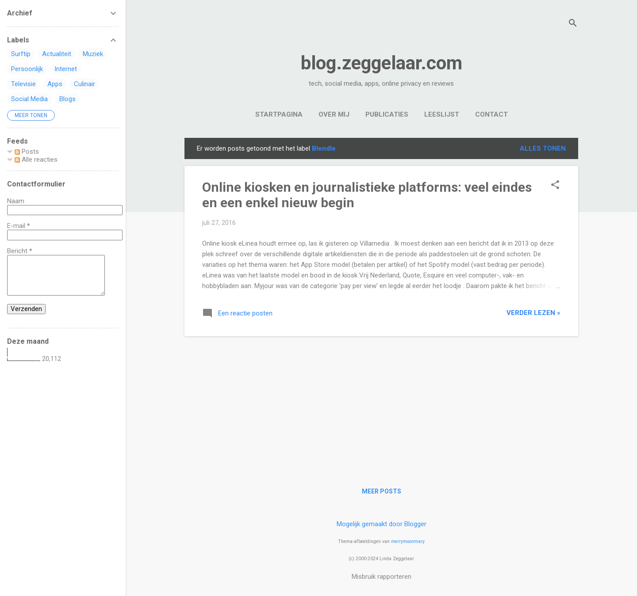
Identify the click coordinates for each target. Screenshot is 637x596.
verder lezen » (533, 313)
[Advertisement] (381, 405)
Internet (65, 69)
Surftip (21, 54)
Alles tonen (543, 148)
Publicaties (386, 114)
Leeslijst (441, 114)
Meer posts (381, 491)
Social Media (29, 99)
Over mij (333, 114)
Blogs (67, 99)
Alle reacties (36, 159)
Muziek (93, 54)
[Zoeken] (573, 24)
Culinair (84, 84)
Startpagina (279, 114)
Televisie (23, 84)
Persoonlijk (27, 69)
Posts (27, 152)
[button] (555, 185)
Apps (54, 84)
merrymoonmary (408, 541)
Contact (491, 114)
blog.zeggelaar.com (381, 63)
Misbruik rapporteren (381, 577)
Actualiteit (56, 54)
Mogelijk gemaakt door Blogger (381, 524)
